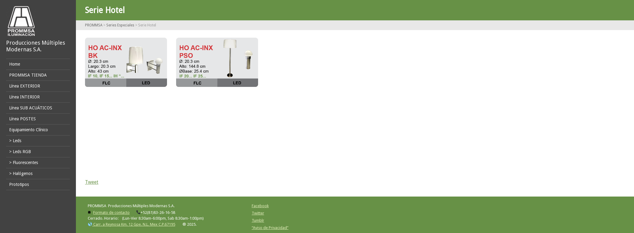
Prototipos (19, 184)
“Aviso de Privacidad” (270, 227)
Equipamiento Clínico (28, 129)
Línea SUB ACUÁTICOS (30, 107)
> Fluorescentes (23, 162)
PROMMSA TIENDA (28, 75)
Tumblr (258, 220)
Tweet (91, 182)
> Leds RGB (20, 151)
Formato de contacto (111, 212)
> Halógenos (20, 173)
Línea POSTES (22, 118)
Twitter (258, 213)
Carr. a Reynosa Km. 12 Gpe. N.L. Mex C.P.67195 (131, 224)
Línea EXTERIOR (24, 86)
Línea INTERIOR (24, 96)
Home (14, 64)
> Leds (15, 140)
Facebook (260, 206)
